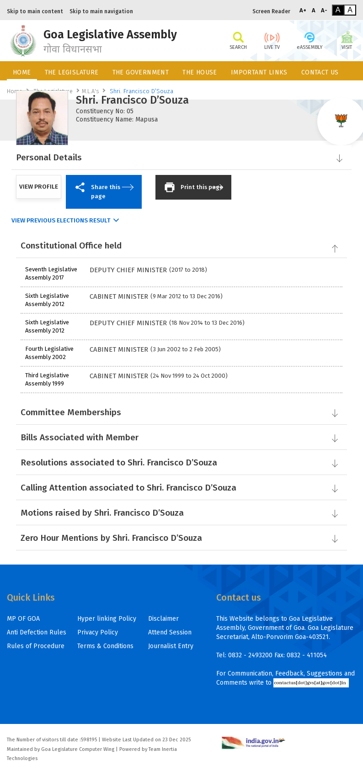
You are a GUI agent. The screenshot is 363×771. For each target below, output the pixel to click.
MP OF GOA (23, 619)
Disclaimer (163, 619)
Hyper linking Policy (106, 619)
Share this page (103, 190)
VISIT (347, 40)
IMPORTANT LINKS (259, 72)
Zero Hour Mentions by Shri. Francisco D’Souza (181, 538)
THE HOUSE (199, 72)
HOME (22, 72)
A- (324, 10)
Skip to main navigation (101, 11)
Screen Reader (271, 11)
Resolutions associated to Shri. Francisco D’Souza (181, 462)
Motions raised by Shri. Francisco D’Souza (181, 512)
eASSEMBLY (309, 40)
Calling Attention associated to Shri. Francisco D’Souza (181, 487)
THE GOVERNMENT (140, 72)
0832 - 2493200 (250, 655)
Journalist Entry (170, 646)
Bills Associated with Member (181, 437)
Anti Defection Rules (36, 632)
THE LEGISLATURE (72, 72)
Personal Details (181, 157)
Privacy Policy (97, 632)
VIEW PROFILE (38, 186)
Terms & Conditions (105, 646)
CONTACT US (320, 72)
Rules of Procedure (35, 646)
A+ (302, 10)
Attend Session (170, 632)
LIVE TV (272, 40)
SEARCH (238, 40)
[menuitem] (22, 70)
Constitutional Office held (180, 245)
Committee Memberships (181, 412)
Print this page (193, 187)
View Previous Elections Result (61, 220)
